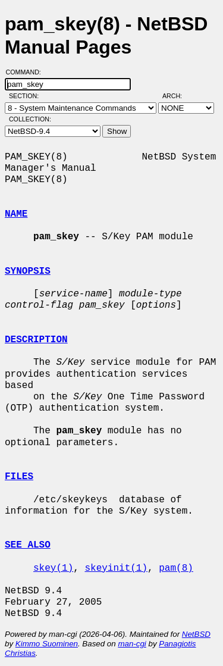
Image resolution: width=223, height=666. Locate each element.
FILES (19, 476)
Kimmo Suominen (46, 643)
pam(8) (176, 568)
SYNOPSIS (28, 271)
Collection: (30, 119)
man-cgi (132, 643)
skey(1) (53, 568)
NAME (16, 214)
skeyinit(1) (115, 568)
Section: (26, 95)
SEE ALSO (28, 545)
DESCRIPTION (36, 339)
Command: (27, 72)
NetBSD (196, 634)
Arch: (177, 95)
